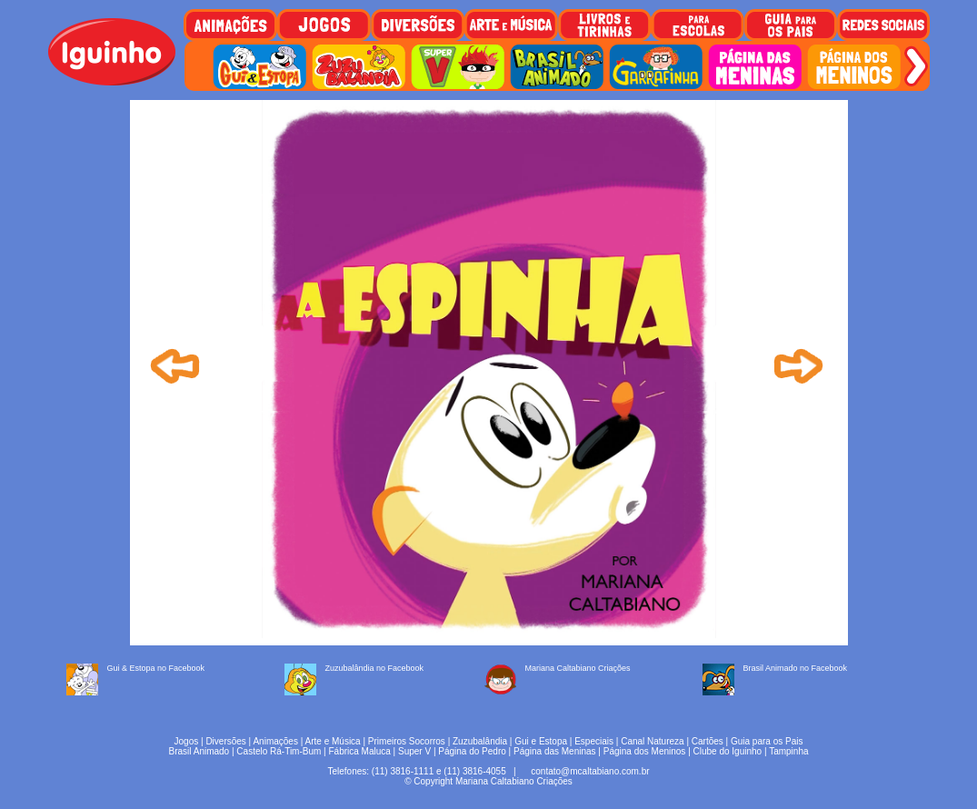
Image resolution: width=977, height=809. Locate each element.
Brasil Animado (198, 751)
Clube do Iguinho (728, 751)
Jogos (186, 741)
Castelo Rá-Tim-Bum (278, 751)
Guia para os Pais (767, 741)
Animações (275, 741)
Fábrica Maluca (359, 751)
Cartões (707, 741)
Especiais (593, 741)
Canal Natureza (652, 741)
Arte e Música (333, 741)
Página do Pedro (472, 751)
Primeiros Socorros (406, 741)
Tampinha (788, 751)
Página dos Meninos (644, 751)
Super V (414, 751)
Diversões (225, 741)
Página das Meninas (554, 751)
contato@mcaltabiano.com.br (590, 771)
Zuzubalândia (480, 741)
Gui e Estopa (540, 741)
